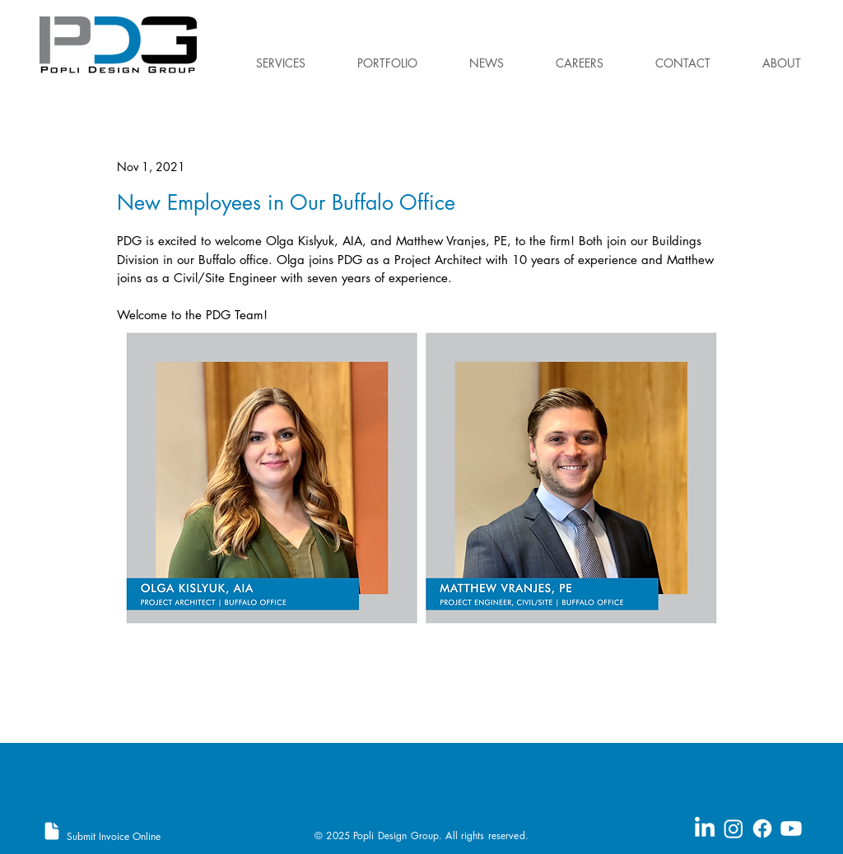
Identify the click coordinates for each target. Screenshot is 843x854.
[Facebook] (762, 828)
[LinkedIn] (704, 828)
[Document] (52, 831)
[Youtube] (791, 828)
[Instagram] (733, 828)
